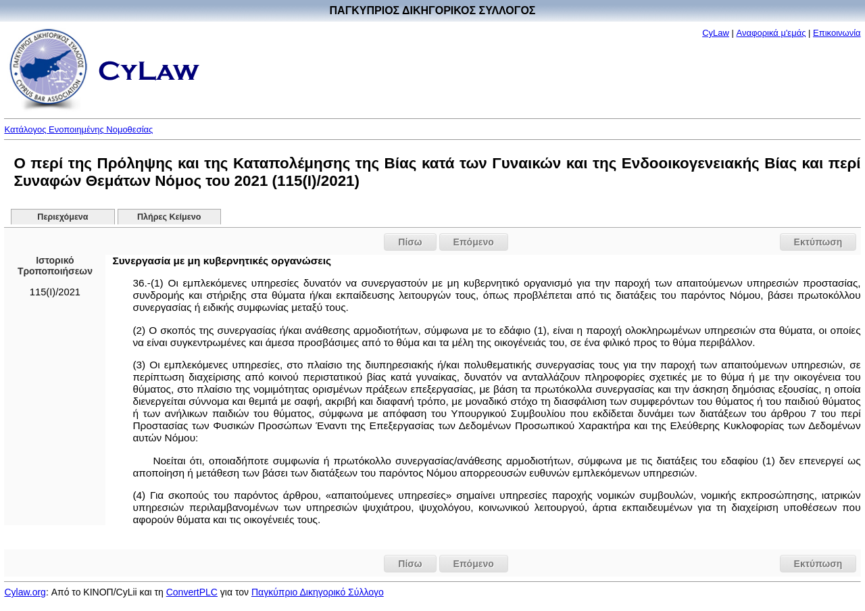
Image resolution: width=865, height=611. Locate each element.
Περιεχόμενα (62, 217)
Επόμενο (473, 242)
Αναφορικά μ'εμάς (771, 33)
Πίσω (410, 242)
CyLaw (715, 33)
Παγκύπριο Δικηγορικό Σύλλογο (317, 592)
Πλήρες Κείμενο (169, 217)
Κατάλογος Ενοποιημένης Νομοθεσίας (78, 129)
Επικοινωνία (837, 33)
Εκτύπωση (818, 242)
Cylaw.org (24, 592)
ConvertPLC (192, 592)
